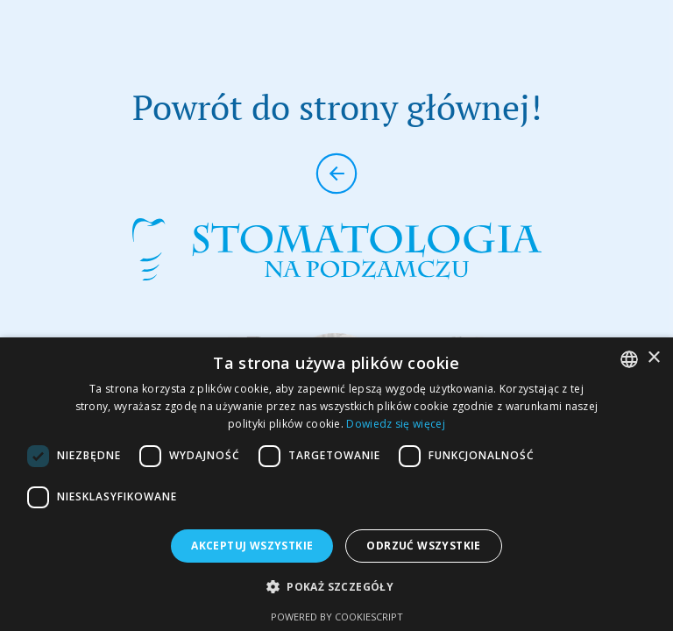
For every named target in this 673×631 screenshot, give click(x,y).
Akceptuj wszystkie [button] (252, 545)
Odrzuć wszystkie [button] (423, 545)
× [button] (653, 358)
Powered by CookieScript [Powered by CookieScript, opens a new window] (337, 616)
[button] (336, 587)
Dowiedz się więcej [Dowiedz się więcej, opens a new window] (395, 423)
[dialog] (336, 484)
